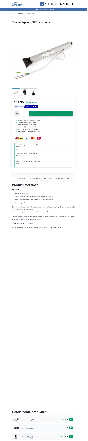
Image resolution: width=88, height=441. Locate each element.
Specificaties (48, 178)
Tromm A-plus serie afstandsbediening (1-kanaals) (30, 437)
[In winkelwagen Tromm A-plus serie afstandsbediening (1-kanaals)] (71, 436)
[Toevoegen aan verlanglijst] (17, 113)
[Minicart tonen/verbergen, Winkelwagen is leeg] (67, 4)
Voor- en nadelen (34, 178)
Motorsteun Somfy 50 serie (29, 420)
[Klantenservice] (46, 4)
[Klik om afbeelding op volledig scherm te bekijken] (43, 55)
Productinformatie (20, 178)
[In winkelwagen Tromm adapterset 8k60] (71, 428)
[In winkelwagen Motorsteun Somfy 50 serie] (71, 419)
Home (13, 13)
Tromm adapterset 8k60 (28, 428)
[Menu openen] (73, 4)
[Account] (61, 4)
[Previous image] (14, 55)
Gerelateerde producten (62, 178)
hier (15, 223)
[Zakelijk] (49, 4)
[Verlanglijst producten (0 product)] (64, 4)
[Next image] (72, 55)
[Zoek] (42, 4)
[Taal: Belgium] (55, 4)
